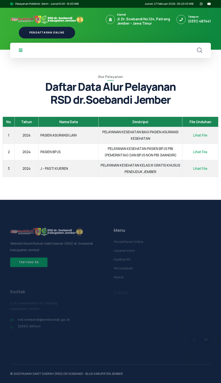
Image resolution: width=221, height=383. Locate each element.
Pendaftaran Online (47, 32)
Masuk (118, 279)
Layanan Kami (124, 252)
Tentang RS (29, 264)
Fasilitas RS (122, 261)
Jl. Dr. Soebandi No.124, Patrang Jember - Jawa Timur (143, 21)
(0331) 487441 (199, 21)
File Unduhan (123, 270)
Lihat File (200, 135)
